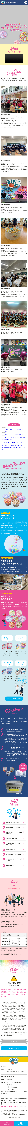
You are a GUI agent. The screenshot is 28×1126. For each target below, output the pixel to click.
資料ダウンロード (21, 1123)
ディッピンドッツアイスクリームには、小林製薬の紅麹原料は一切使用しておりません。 (13, 447)
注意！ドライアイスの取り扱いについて (13, 442)
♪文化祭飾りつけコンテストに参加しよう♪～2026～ (13, 430)
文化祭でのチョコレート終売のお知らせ (13, 434)
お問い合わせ (7, 1123)
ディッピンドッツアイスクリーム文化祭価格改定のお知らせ (13, 438)
